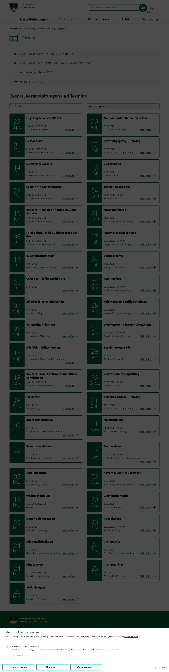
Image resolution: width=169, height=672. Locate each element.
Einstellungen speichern (18, 667)
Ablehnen (52, 667)
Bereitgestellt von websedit (159, 667)
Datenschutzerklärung (131, 637)
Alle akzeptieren (86, 667)
